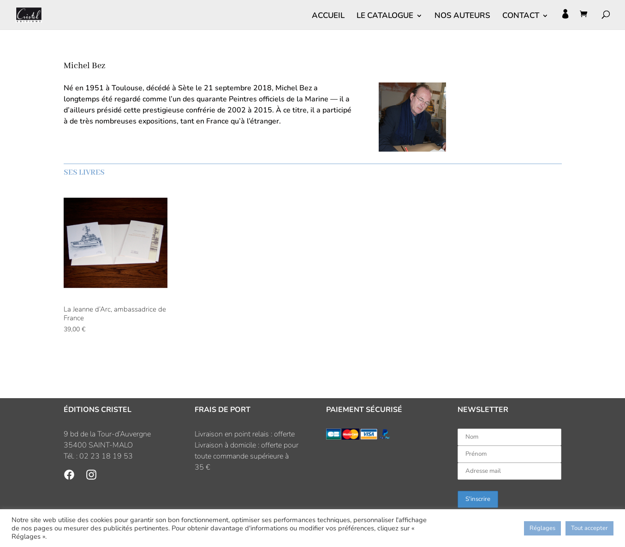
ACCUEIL (328, 16)
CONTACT (520, 16)
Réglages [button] (542, 528)
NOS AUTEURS (462, 16)
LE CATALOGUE (385, 16)
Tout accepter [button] (589, 528)
